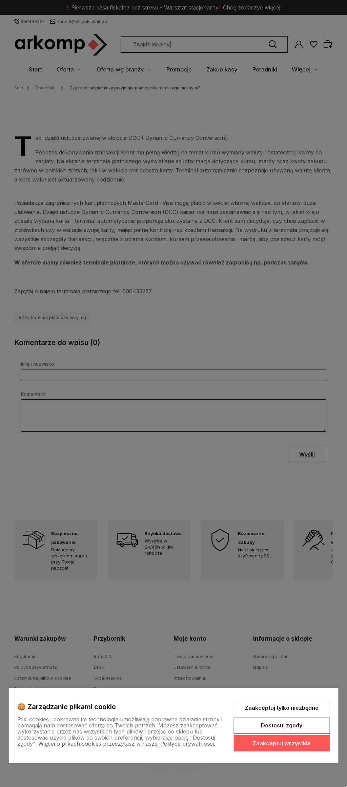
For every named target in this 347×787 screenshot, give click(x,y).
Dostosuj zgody (281, 725)
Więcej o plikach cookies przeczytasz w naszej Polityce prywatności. (126, 743)
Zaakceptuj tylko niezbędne (282, 707)
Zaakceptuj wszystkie (281, 743)
